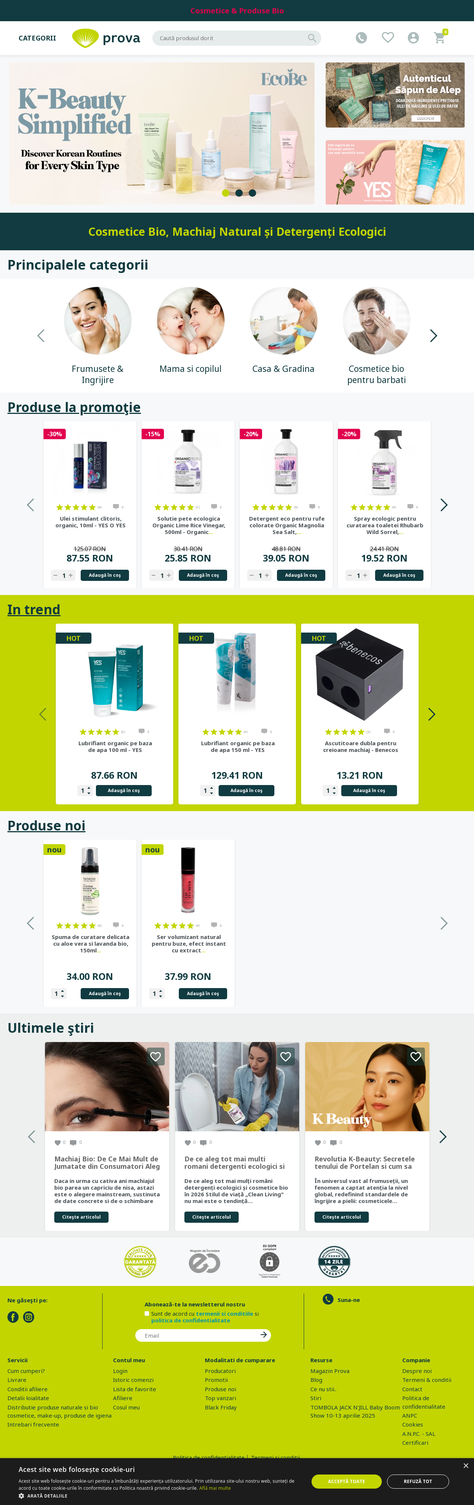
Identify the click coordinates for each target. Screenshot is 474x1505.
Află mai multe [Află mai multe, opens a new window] (215, 1488)
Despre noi (417, 1370)
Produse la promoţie (74, 407)
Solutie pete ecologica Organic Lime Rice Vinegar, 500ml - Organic (188, 525)
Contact (412, 1389)
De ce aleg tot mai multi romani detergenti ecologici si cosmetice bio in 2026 (234, 1163)
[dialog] (237, 1481)
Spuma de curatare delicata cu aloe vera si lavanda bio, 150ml (287, 943)
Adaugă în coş (105, 575)
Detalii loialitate (28, 1398)
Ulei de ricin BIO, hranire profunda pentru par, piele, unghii (90, 943)
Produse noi (46, 825)
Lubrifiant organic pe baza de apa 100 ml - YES (115, 746)
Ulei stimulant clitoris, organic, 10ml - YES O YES (90, 521)
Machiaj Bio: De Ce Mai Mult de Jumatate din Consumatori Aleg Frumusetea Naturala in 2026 (107, 1163)
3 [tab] (252, 193)
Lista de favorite (134, 1389)
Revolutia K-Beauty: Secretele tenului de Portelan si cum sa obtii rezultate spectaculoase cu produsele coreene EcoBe (365, 1163)
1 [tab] (225, 193)
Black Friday (221, 1407)
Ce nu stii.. (323, 1389)
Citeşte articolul (81, 1217)
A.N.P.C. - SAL (418, 1433)
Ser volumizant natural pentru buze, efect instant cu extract (385, 943)
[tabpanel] (162, 133)
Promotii (216, 1379)
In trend (34, 609)
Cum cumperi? (26, 1370)
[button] (159, 1495)
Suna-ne (349, 1299)
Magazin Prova (329, 1370)
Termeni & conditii (426, 1379)
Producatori (220, 1370)
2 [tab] (239, 193)
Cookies (412, 1424)
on (59, 507)
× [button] (465, 1466)
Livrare (16, 1379)
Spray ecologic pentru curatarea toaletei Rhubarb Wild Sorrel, (384, 525)
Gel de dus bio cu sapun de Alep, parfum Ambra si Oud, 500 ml (189, 943)
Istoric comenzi (133, 1379)
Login (120, 1370)
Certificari (415, 1442)
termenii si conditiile (224, 1313)
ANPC (409, 1415)
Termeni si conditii (275, 1457)
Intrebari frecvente (33, 1424)
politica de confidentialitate (190, 1320)
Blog (316, 1379)
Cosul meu (126, 1407)
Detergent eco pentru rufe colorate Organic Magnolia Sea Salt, (287, 525)
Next (433, 335)
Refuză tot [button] (418, 1481)
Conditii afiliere (27, 1389)
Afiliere (122, 1398)
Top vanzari (220, 1398)
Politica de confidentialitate (209, 1457)
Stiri (315, 1398)
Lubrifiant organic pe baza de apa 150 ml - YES (238, 746)
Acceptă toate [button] (346, 1481)
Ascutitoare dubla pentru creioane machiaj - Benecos (360, 746)
